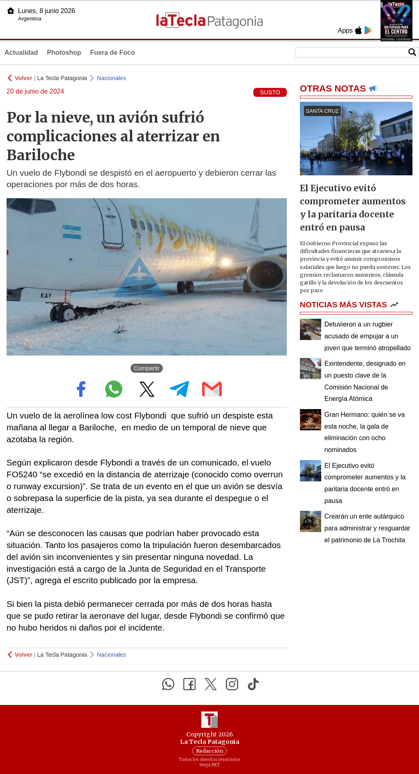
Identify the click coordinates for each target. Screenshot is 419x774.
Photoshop (64, 52)
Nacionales (111, 78)
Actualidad (21, 52)
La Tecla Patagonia (62, 78)
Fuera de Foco (112, 52)
